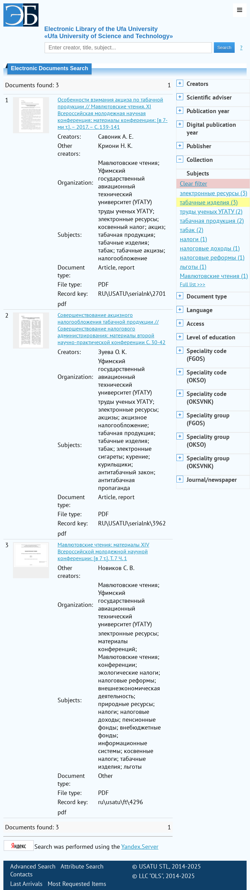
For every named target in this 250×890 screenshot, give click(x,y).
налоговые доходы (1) (210, 248)
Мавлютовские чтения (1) (214, 276)
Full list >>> (192, 284)
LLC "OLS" (151, 876)
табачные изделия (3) (209, 202)
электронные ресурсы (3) (213, 193)
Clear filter (193, 183)
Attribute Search (82, 866)
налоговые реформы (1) (212, 257)
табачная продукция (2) (212, 221)
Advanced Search (33, 866)
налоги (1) (193, 239)
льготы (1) (193, 267)
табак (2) (191, 230)
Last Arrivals (26, 884)
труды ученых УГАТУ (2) (211, 211)
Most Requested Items (77, 884)
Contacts (21, 874)
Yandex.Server (139, 846)
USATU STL (154, 866)
